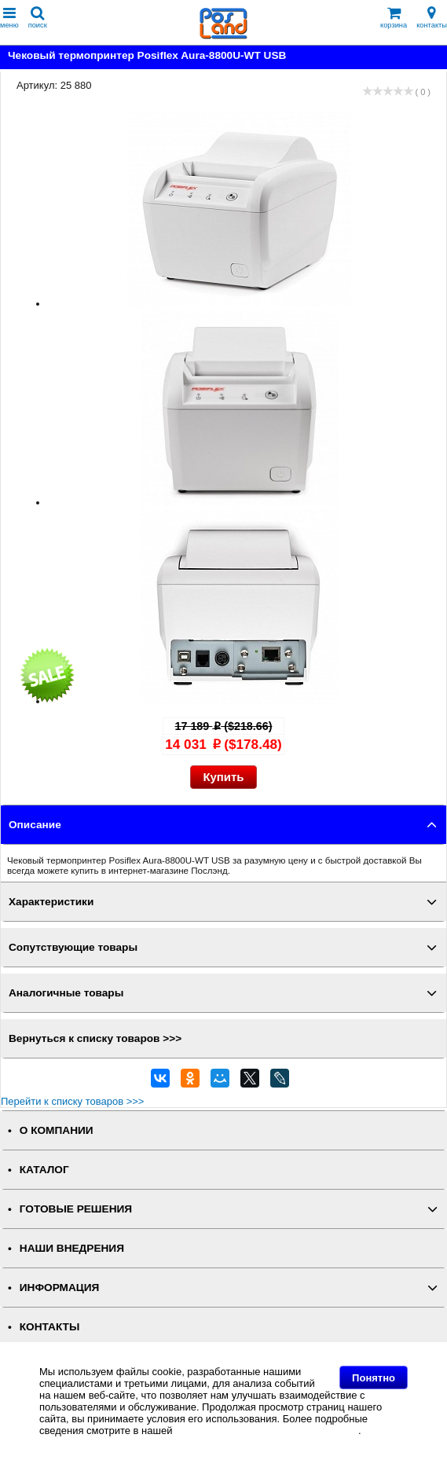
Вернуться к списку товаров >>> (95, 1038)
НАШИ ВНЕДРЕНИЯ (72, 1248)
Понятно (373, 1378)
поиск (37, 17)
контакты (431, 17)
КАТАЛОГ (44, 1170)
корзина (393, 17)
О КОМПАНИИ (56, 1130)
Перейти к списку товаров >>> (72, 1101)
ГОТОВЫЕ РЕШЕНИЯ (76, 1209)
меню (9, 17)
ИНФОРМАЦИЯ (60, 1287)
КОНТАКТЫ (49, 1327)
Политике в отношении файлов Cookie (266, 1430)
